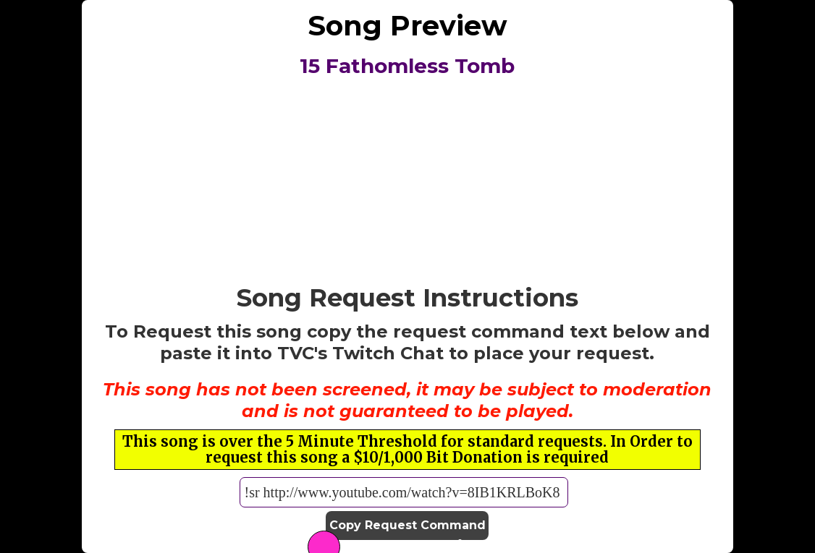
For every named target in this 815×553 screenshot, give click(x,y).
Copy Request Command (407, 525)
